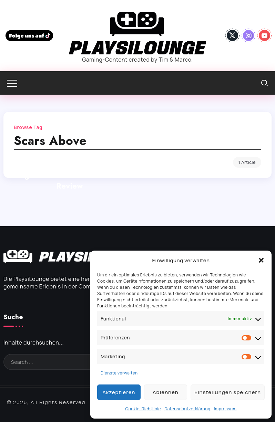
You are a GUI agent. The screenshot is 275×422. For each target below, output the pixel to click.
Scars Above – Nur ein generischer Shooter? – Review (69, 175)
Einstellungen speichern (227, 392)
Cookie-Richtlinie (143, 409)
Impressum (225, 409)
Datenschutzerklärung (187, 409)
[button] (261, 260)
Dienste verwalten (119, 373)
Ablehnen (166, 392)
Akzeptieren (118, 392)
